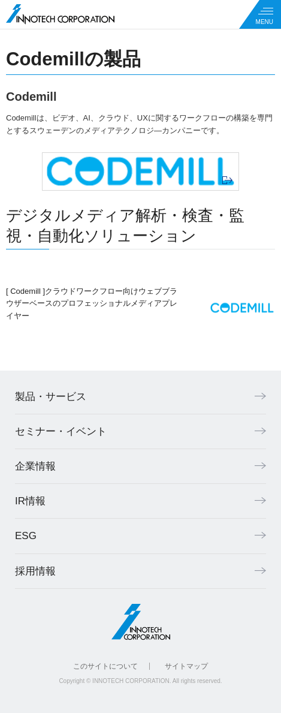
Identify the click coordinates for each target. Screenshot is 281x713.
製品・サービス (50, 396)
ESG (26, 535)
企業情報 (35, 466)
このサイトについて (105, 666)
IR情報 (30, 501)
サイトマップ (186, 666)
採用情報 (35, 571)
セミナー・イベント (61, 431)
